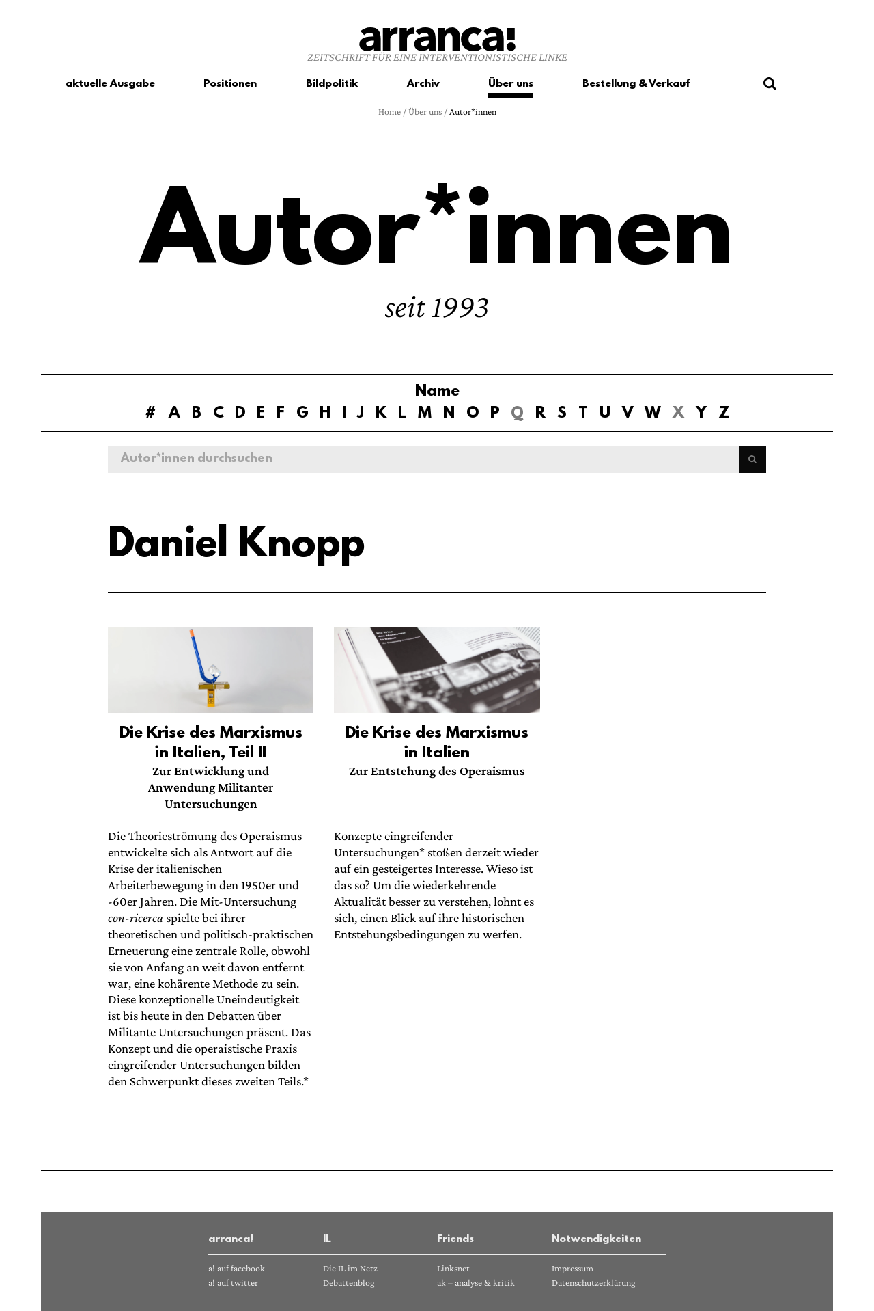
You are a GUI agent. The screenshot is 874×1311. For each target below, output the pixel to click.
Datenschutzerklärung (594, 1283)
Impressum (572, 1268)
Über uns (425, 112)
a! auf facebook (236, 1268)
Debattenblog (349, 1283)
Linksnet (453, 1268)
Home (389, 112)
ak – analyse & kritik (476, 1283)
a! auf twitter (233, 1283)
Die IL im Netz (350, 1268)
